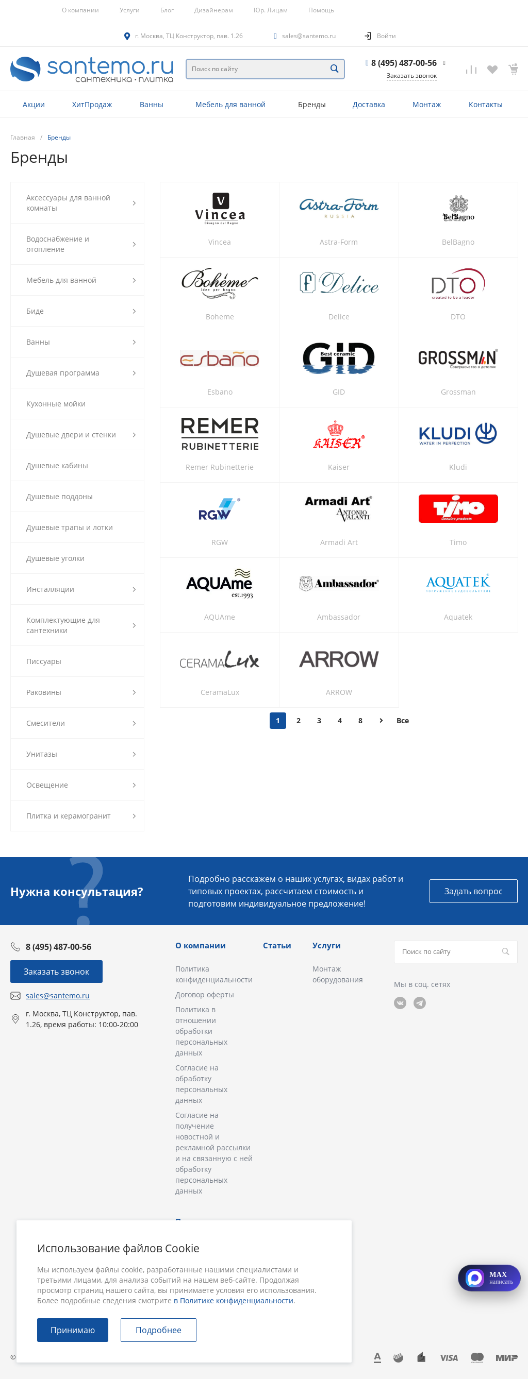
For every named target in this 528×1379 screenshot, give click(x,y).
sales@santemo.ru (309, 35)
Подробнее (159, 1330)
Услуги (130, 10)
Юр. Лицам (271, 10)
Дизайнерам (213, 10)
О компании (80, 10)
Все (403, 720)
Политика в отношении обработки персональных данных (201, 1031)
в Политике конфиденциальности (233, 1300)
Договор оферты (204, 994)
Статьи (277, 945)
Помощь (321, 10)
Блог (167, 10)
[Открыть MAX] (489, 1278)
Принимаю (73, 1330)
